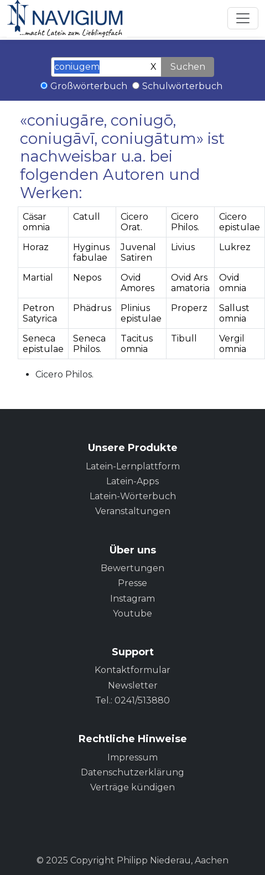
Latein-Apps (132, 481)
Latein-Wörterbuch (133, 496)
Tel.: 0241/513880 (132, 700)
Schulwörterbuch (182, 86)
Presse (132, 583)
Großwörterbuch (88, 86)
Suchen (187, 66)
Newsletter (133, 685)
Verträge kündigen (132, 787)
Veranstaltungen (132, 511)
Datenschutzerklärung (132, 772)
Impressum (132, 757)
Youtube (132, 613)
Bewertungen (132, 568)
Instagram (132, 598)
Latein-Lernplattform (133, 466)
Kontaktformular (132, 670)
